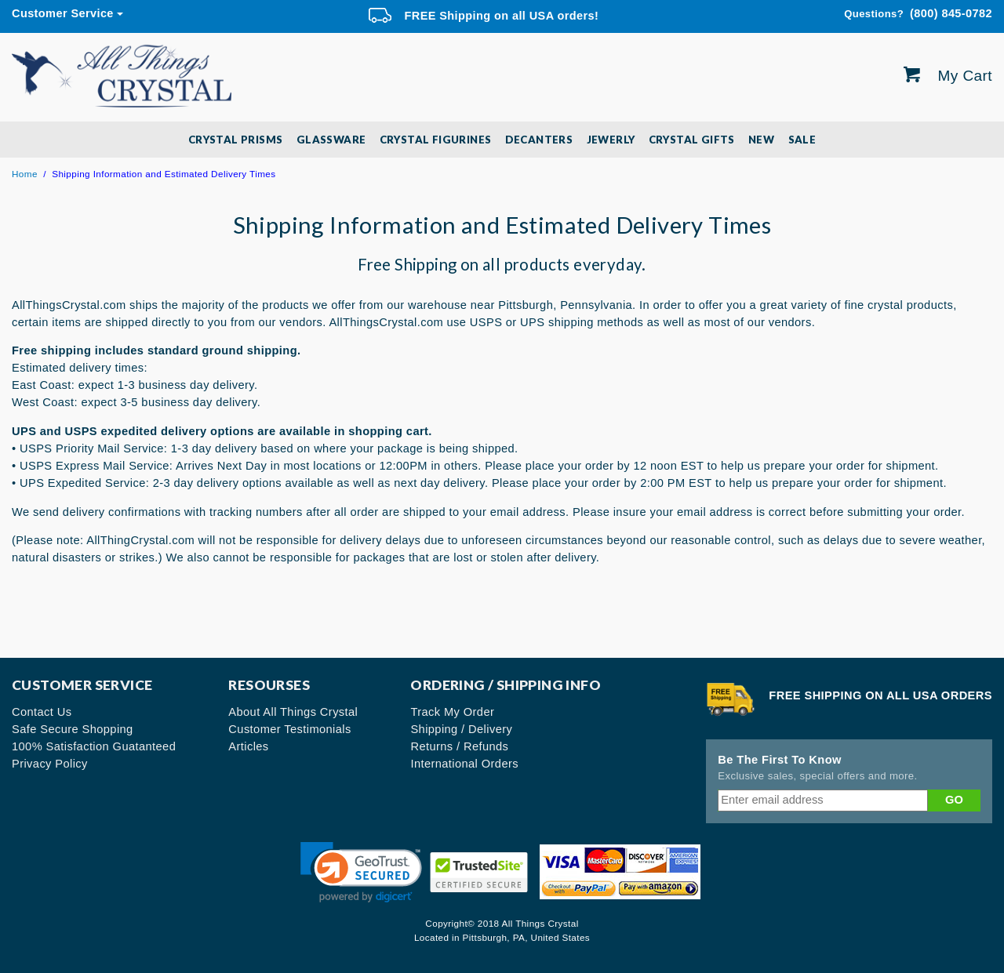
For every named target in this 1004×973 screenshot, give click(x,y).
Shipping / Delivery (461, 729)
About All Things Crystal (293, 712)
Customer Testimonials (289, 729)
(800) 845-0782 (918, 14)
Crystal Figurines (436, 139)
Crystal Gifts (692, 139)
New (761, 139)
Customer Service (63, 13)
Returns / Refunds (459, 746)
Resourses (269, 685)
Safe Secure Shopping (72, 729)
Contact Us (42, 712)
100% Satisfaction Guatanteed (94, 746)
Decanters (539, 139)
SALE (802, 139)
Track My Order (452, 712)
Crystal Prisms (235, 139)
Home (25, 174)
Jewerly (611, 139)
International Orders (464, 763)
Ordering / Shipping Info (505, 685)
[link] (361, 872)
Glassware (331, 139)
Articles (248, 746)
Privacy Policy (50, 763)
